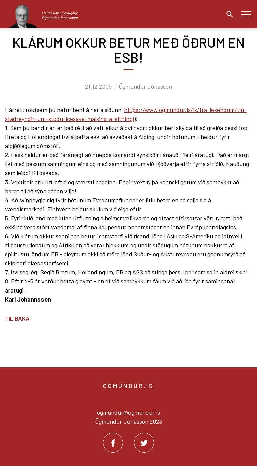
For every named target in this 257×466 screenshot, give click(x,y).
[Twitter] (144, 443)
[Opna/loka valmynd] (246, 14)
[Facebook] (113, 443)
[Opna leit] (228, 14)
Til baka (17, 318)
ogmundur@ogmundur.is (128, 412)
